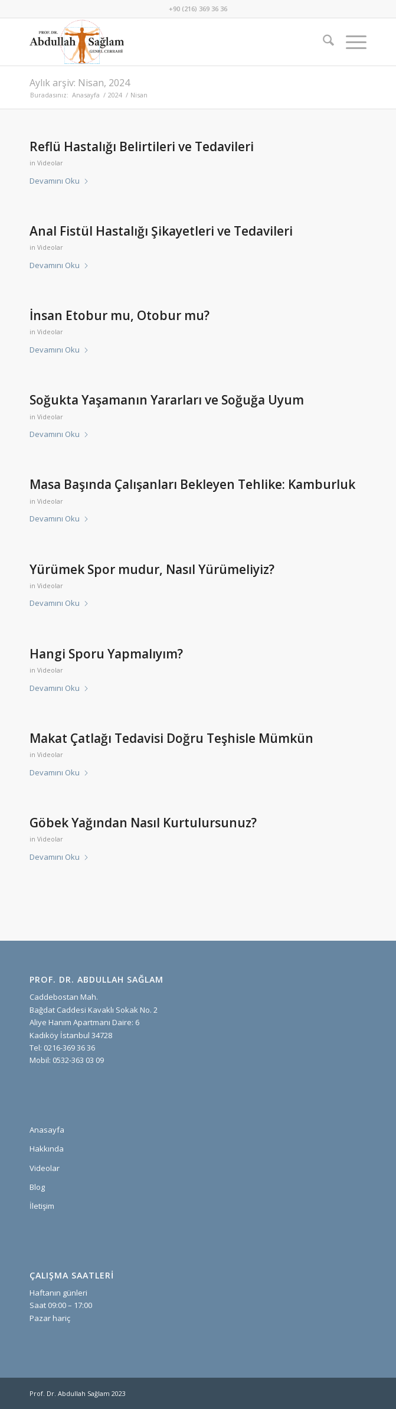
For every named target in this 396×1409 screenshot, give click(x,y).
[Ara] (322, 42)
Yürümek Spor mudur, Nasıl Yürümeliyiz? (152, 569)
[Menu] (350, 42)
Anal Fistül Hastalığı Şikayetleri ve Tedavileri (161, 231)
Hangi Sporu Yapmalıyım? (106, 653)
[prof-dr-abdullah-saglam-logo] (164, 42)
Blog (37, 1187)
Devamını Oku (59, 180)
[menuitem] (322, 42)
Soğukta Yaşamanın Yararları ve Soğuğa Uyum (167, 400)
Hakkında (47, 1148)
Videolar (50, 163)
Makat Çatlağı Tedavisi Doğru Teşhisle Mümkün (171, 738)
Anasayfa (47, 1129)
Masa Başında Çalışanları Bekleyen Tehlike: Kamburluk (192, 484)
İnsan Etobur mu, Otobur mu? (120, 315)
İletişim (42, 1206)
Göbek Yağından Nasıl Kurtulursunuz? (143, 822)
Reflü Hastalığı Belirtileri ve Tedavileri (142, 146)
